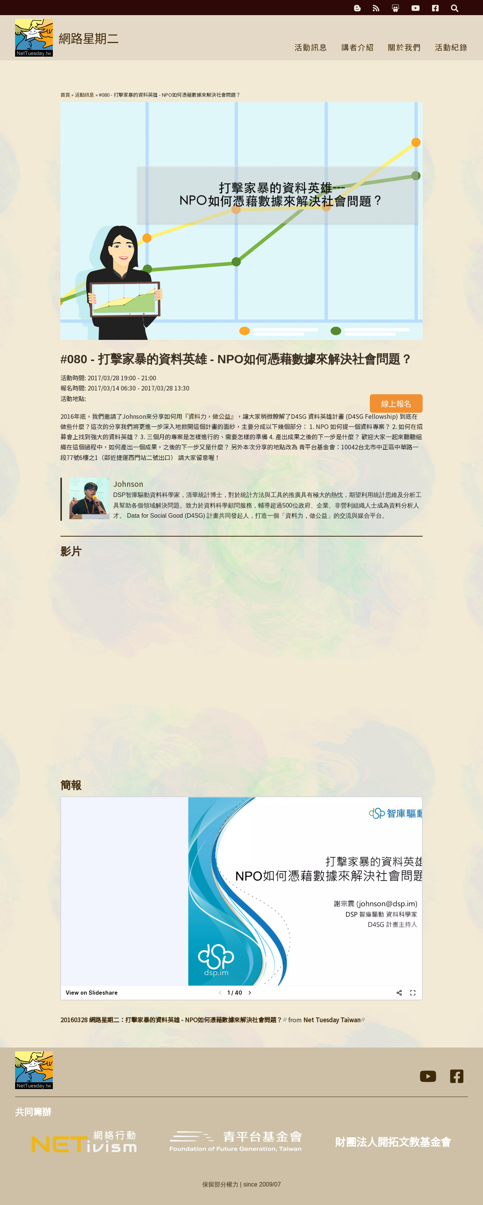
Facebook (435, 8)
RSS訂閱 (376, 8)
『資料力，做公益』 (209, 416)
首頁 (65, 94)
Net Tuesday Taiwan (334, 1019)
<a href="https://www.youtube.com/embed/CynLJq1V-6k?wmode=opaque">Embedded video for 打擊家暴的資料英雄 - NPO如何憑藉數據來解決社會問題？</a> (241, 665)
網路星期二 (88, 37)
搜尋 (454, 8)
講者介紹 (357, 47)
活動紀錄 (451, 47)
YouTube (415, 8)
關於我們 (404, 47)
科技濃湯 (357, 8)
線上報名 (396, 403)
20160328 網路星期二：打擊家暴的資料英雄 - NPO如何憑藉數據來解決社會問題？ (173, 1019)
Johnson (128, 483)
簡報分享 (395, 8)
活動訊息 (311, 47)
